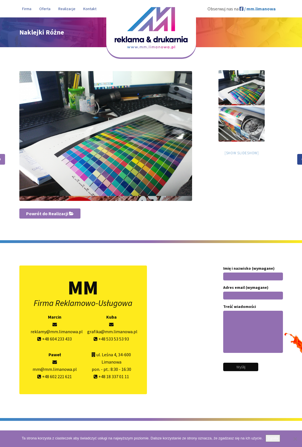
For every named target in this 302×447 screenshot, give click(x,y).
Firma (26, 8)
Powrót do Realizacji (50, 213)
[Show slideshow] (242, 153)
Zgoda (273, 438)
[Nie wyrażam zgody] (295, 439)
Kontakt (89, 8)
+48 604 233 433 (54, 339)
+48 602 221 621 (54, 376)
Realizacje (66, 8)
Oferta (44, 8)
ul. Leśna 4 (106, 354)
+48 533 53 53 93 (111, 339)
